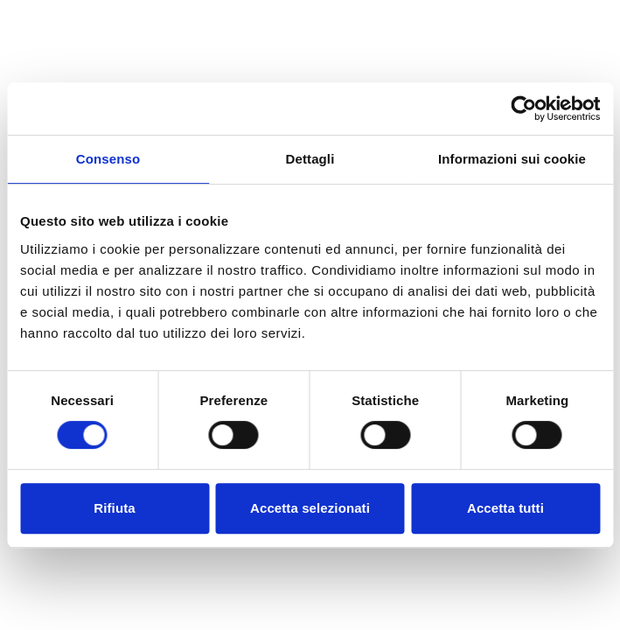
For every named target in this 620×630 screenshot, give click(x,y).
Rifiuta (114, 507)
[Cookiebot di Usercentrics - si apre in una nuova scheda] (523, 108)
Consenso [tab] (108, 158)
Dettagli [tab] (310, 158)
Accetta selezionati (310, 507)
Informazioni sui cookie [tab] (512, 158)
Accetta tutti (505, 507)
